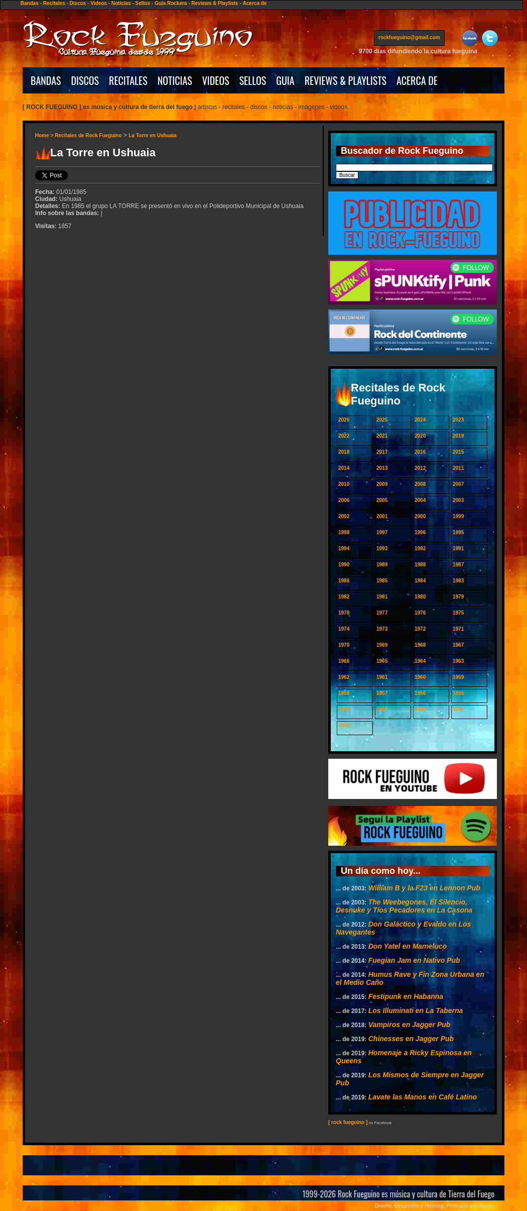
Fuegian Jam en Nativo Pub (414, 960)
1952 (420, 709)
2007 (458, 484)
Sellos (143, 3)
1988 (420, 564)
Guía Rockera (171, 3)
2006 (343, 500)
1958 (343, 693)
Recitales (54, 3)
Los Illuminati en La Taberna (415, 1010)
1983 (458, 580)
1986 (343, 580)
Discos (78, 3)
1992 (420, 548)
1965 (381, 661)
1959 (458, 677)
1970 (343, 645)
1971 (458, 629)
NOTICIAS (175, 80)
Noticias (121, 3)
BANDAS (46, 80)
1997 (381, 532)
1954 (343, 709)
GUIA (285, 80)
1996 (420, 532)
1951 (458, 709)
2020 (420, 436)
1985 (381, 580)
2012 (420, 468)
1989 (381, 564)
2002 (343, 516)
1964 (420, 661)
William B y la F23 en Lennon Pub (424, 888)
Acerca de (255, 3)
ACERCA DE (417, 80)
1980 (420, 596)
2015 (458, 452)
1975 (458, 613)
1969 (381, 645)
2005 (381, 500)
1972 (420, 629)
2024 (420, 420)
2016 (420, 452)
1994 (343, 548)
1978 (343, 613)
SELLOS (253, 80)
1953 (381, 709)
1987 (458, 564)
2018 (343, 452)
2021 (381, 436)
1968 (420, 645)
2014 (343, 468)
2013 (381, 468)
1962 (343, 677)
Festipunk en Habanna (405, 996)
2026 (343, 420)
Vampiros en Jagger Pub (409, 1025)
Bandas (30, 3)
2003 (458, 500)
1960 (420, 677)
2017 (381, 452)
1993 (381, 548)
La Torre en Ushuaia (152, 135)
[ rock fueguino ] (347, 1122)
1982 (343, 596)
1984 (420, 580)
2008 (420, 484)
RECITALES (128, 80)
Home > (45, 135)
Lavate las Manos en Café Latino (422, 1097)
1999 (458, 516)
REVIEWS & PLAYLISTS (345, 80)
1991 (458, 548)
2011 (458, 468)
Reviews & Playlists (214, 3)
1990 (343, 564)
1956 (420, 693)
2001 (381, 516)
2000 (420, 516)
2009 (381, 484)
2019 (458, 436)
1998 (343, 532)
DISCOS (85, 80)
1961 (381, 677)
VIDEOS (215, 80)
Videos (98, 3)
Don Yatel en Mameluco (407, 946)
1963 (458, 661)
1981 (381, 596)
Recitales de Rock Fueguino (88, 135)
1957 (381, 693)
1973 (381, 629)
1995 (458, 532)
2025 (381, 420)
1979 (458, 596)
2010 (343, 484)
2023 (458, 420)
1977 (381, 613)
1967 (458, 645)
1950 (343, 725)
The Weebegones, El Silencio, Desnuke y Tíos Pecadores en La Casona (404, 906)
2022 (343, 436)
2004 (420, 500)
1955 (458, 693)
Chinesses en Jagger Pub (411, 1039)
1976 (420, 613)
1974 (343, 629)
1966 (343, 661)
